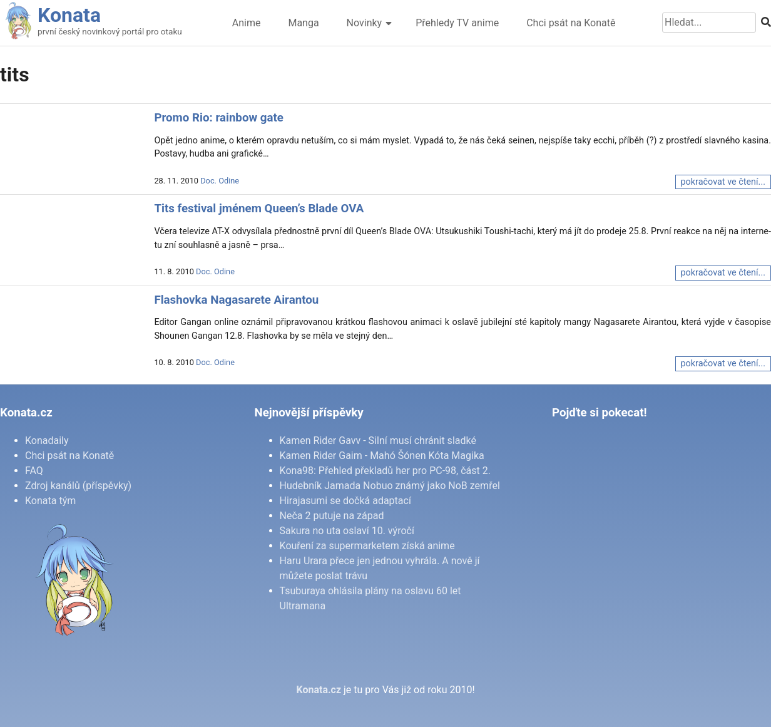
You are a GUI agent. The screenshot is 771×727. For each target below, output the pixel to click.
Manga (303, 23)
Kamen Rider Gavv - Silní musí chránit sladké (378, 440)
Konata (69, 15)
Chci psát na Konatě (570, 23)
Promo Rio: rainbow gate (218, 118)
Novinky (364, 23)
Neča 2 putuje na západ (332, 516)
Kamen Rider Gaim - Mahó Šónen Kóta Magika (382, 455)
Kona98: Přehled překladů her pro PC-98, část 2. (385, 471)
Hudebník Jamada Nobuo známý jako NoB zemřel (390, 486)
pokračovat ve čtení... (723, 182)
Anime (246, 23)
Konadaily (47, 440)
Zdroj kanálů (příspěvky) (78, 486)
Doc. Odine (219, 180)
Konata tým (50, 501)
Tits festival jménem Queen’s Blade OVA (259, 208)
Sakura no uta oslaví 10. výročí (347, 531)
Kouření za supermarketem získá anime (367, 546)
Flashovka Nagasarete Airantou (236, 300)
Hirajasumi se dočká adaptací (345, 501)
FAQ (34, 471)
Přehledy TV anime (457, 23)
